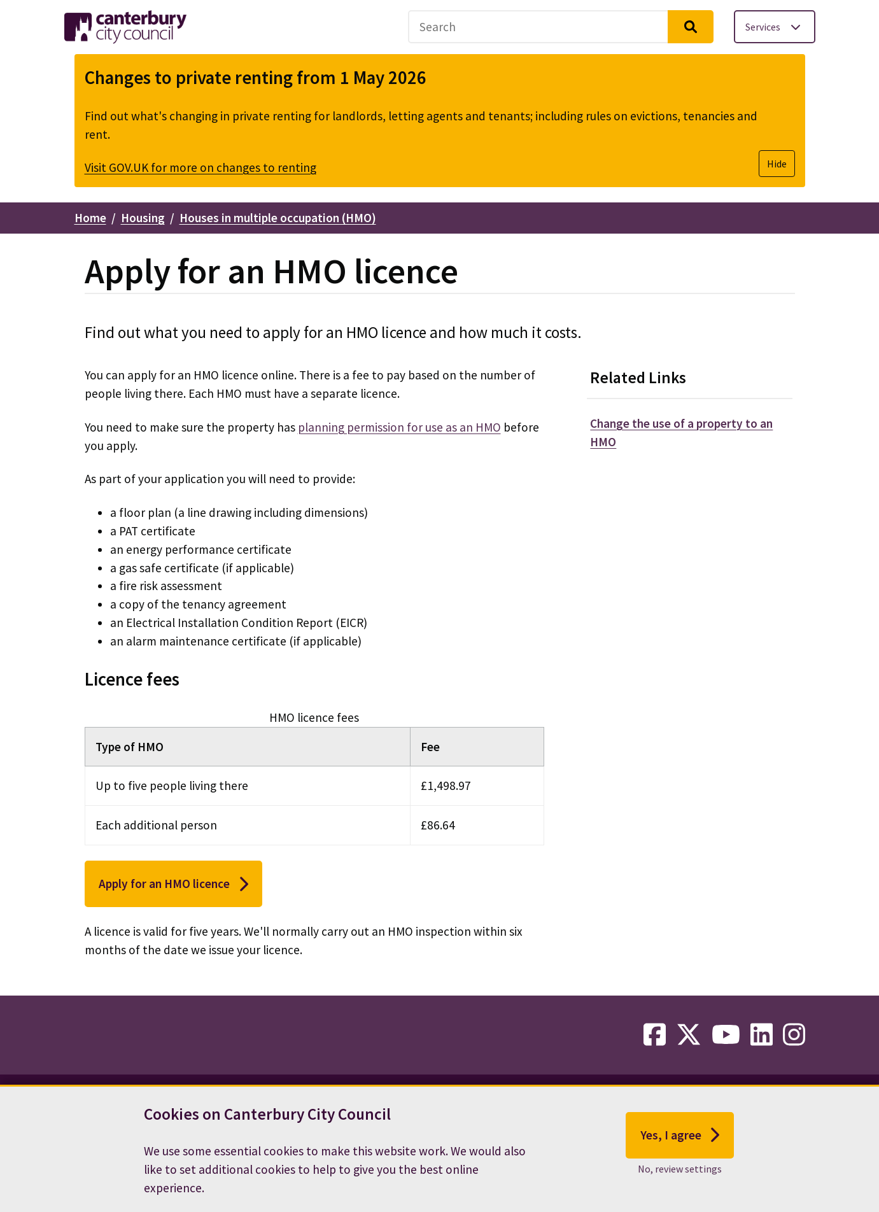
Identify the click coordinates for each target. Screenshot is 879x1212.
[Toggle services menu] (774, 26)
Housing (143, 217)
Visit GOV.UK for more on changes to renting (200, 167)
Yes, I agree (680, 1143)
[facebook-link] (654, 1035)
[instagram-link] (794, 1035)
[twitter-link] (688, 1035)
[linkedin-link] (761, 1035)
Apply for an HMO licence (173, 884)
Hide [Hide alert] (777, 163)
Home (90, 217)
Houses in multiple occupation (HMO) (277, 217)
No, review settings (680, 1177)
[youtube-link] (726, 1035)
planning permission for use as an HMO (399, 427)
